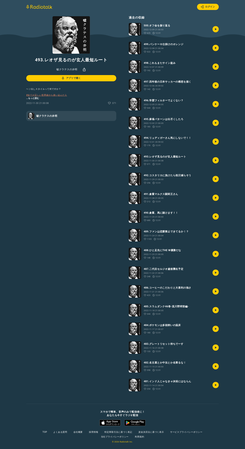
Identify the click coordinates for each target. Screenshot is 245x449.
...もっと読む (32, 98)
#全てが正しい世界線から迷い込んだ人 (46, 95)
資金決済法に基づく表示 (151, 432)
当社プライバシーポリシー (115, 436)
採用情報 (93, 432)
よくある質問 (60, 432)
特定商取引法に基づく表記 (118, 432)
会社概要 (78, 432)
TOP (44, 432)
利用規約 (139, 436)
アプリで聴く (71, 78)
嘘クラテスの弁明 (66, 69)
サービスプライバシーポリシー (186, 432)
